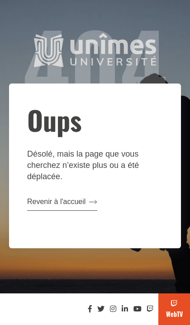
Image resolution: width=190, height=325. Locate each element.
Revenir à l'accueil (62, 201)
